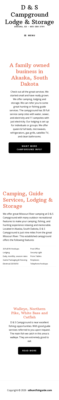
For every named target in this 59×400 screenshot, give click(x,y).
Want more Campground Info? (29, 148)
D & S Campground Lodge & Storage (29, 15)
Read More (29, 350)
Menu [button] (31, 35)
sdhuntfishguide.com (40, 390)
